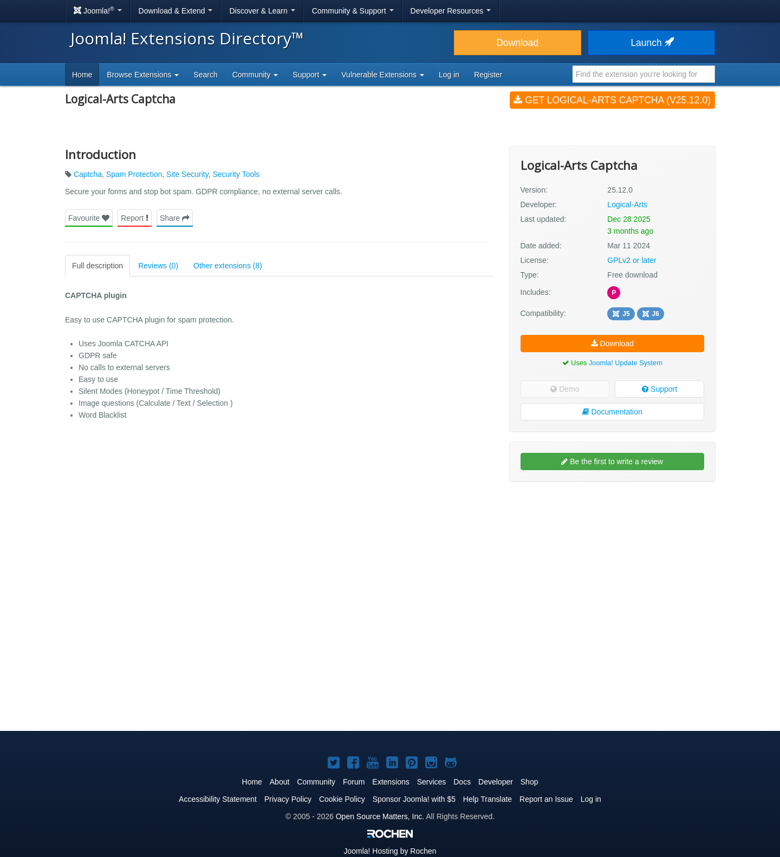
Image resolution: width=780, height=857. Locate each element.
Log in (449, 74)
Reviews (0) (158, 265)
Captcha (88, 174)
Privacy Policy (287, 799)
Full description (97, 265)
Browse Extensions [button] (143, 74)
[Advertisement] (612, 559)
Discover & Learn (262, 10)
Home (82, 74)
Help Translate (487, 799)
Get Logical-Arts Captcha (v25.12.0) (612, 100)
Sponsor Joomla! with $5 (414, 799)
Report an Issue (546, 799)
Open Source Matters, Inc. (380, 816)
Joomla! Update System (625, 363)
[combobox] (644, 74)
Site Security (187, 174)
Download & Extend (176, 10)
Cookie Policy (342, 799)
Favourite (88, 218)
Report (134, 218)
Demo (564, 389)
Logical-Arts (627, 204)
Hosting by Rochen (389, 851)
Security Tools (235, 174)
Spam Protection (134, 174)
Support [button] (309, 74)
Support (659, 389)
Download (517, 42)
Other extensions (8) (227, 265)
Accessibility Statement (218, 799)
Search (205, 74)
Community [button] (255, 74)
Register (488, 74)
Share (175, 218)
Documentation (612, 411)
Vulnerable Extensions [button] (382, 74)
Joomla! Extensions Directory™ (187, 38)
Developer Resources (451, 10)
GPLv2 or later (631, 260)
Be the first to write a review (612, 461)
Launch (651, 42)
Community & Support (353, 10)
